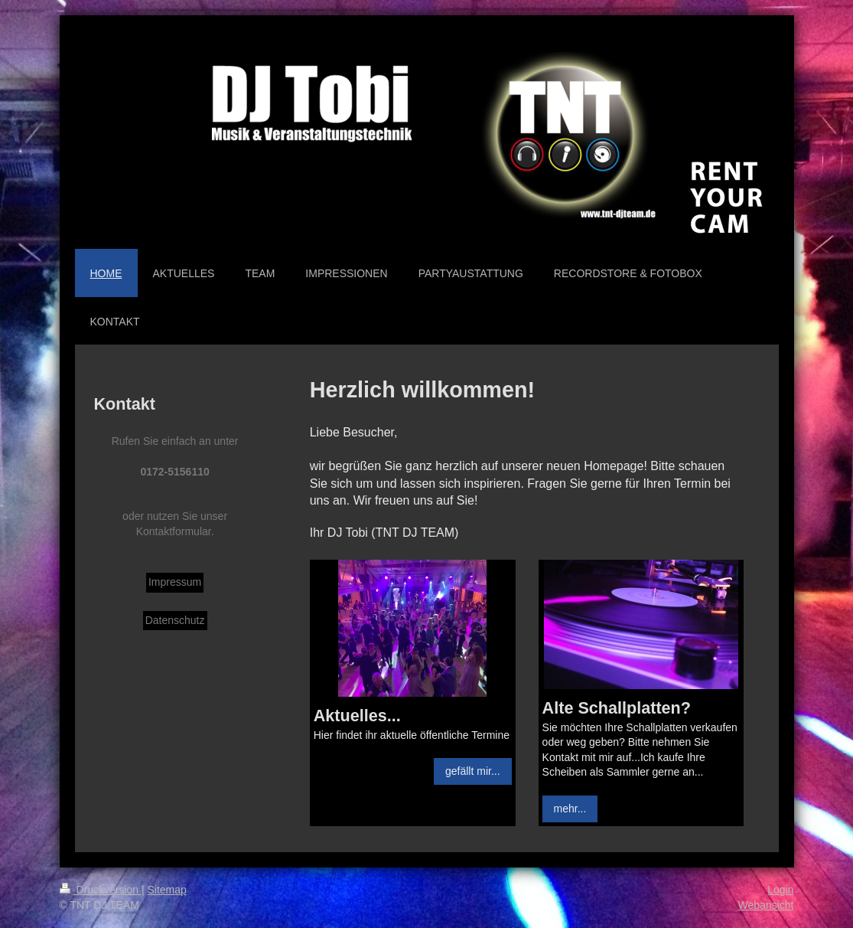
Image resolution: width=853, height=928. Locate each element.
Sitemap (167, 890)
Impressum (174, 582)
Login (780, 890)
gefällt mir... (472, 771)
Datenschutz (175, 620)
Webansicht (766, 905)
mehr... (570, 808)
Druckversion (101, 890)
